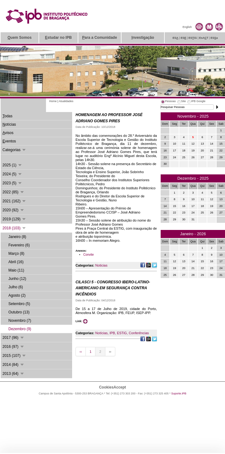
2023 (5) (12, 183)
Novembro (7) (19, 320)
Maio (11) (16, 270)
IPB (112, 333)
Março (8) (16, 253)
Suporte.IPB (178, 393)
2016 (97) (13, 346)
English (187, 27)
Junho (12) (17, 278)
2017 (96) (13, 337)
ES (175, 37)
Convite (88, 254)
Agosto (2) (16, 295)
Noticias (101, 265)
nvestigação (142, 37)
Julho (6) (15, 287)
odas (7, 116)
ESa (214, 37)
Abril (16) (16, 262)
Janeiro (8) (17, 237)
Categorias (14, 149)
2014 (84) (13, 364)
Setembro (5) (19, 304)
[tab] (168, 102)
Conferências (139, 333)
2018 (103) (14, 228)
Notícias (101, 333)
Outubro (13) (19, 312)
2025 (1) (12, 165)
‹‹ (81, 351)
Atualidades (66, 101)
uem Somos (19, 37)
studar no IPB (58, 37)
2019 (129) (14, 219)
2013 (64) (13, 373)
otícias (9, 124)
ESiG (193, 37)
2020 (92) (13, 210)
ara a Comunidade (99, 37)
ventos (9, 141)
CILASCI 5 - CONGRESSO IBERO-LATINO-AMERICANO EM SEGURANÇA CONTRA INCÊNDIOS (113, 288)
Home (53, 101)
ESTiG (122, 333)
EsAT (204, 37)
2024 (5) (12, 174)
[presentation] (168, 102)
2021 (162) (14, 201)
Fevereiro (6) (19, 245)
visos (7, 133)
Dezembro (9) (19, 329)
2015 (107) (14, 355)
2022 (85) (13, 192)
